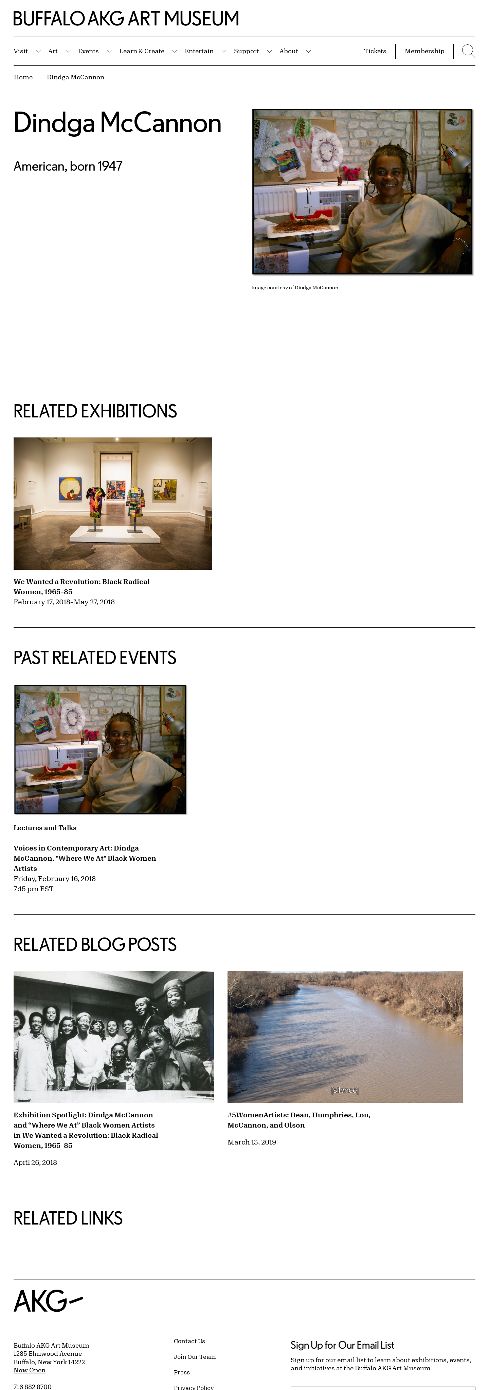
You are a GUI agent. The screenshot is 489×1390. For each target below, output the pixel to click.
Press (182, 1372)
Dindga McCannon (75, 77)
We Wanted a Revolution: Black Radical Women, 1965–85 (82, 586)
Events (88, 50)
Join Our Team (195, 1356)
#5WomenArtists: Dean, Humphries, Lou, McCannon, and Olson (299, 1120)
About (288, 50)
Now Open (30, 1370)
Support (246, 50)
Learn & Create (141, 50)
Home (23, 77)
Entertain (199, 50)
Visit (21, 50)
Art (53, 50)
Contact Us (189, 1340)
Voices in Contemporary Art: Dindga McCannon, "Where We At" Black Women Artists (85, 858)
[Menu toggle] (467, 51)
